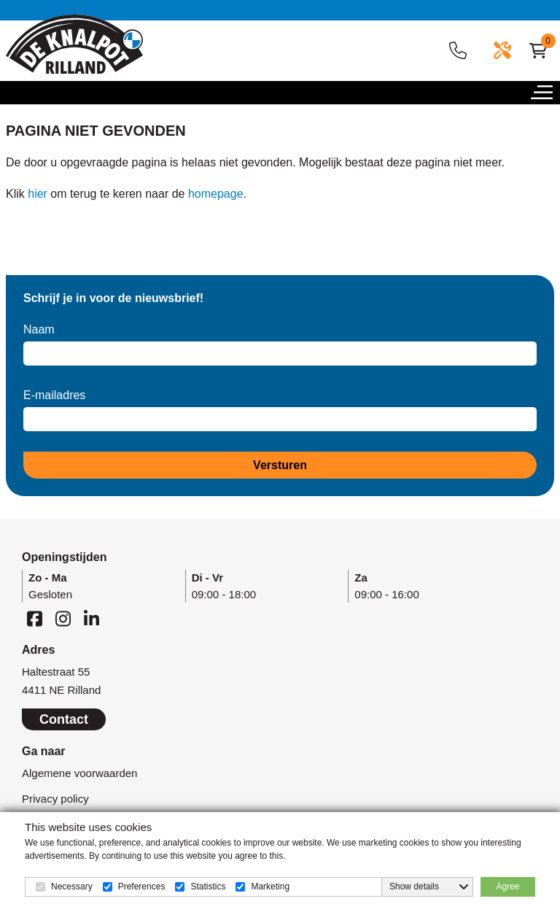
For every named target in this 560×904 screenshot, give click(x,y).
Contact (63, 719)
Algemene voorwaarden (79, 773)
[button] (545, 96)
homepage (216, 194)
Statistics (207, 886)
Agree (507, 886)
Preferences (142, 886)
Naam (39, 329)
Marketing (270, 886)
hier (37, 194)
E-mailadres (54, 395)
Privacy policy (55, 798)
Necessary (72, 886)
